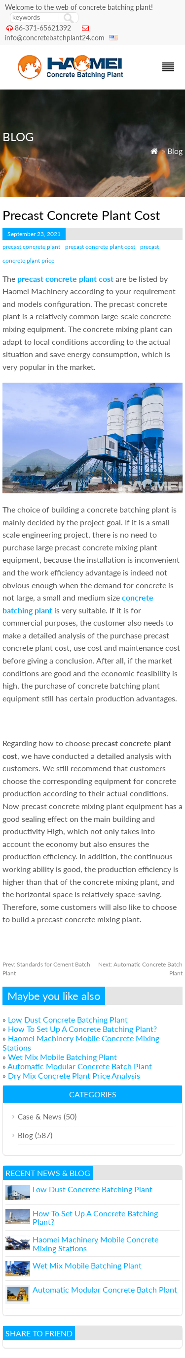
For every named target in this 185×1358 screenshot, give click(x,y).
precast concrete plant (31, 246)
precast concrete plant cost (100, 246)
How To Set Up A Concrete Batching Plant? (82, 1028)
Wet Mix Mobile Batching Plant (62, 1056)
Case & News (40, 1116)
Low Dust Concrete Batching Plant (68, 1019)
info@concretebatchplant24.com (55, 37)
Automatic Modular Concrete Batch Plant (79, 1066)
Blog (175, 150)
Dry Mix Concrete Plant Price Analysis (74, 1075)
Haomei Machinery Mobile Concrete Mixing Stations (95, 1244)
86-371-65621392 (43, 28)
